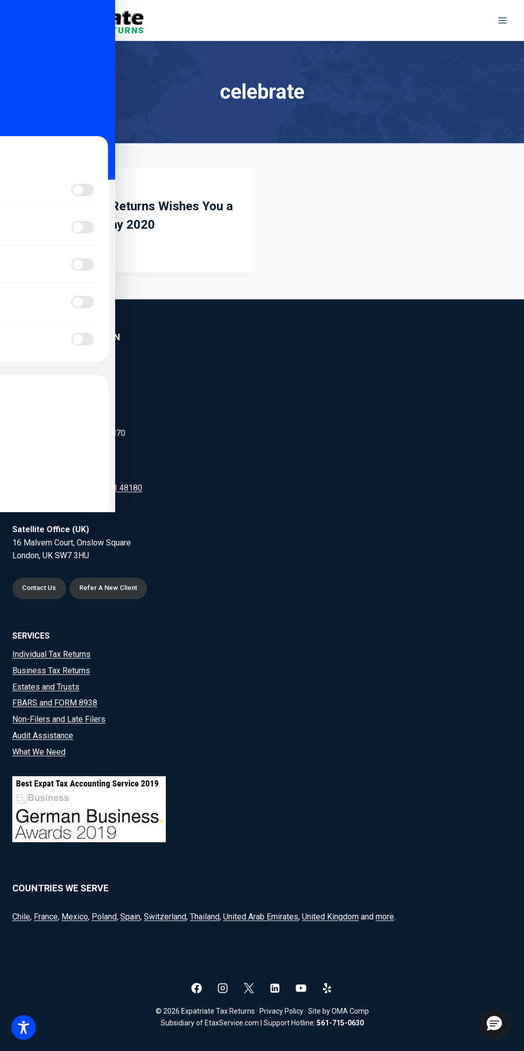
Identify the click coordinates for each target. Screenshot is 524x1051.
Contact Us (41, 587)
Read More (55, 250)
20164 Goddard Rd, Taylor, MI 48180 (77, 486)
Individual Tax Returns (51, 654)
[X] (248, 987)
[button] (494, 1024)
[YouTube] (301, 987)
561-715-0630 (340, 1023)
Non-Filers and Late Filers (58, 719)
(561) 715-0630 (67, 377)
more (385, 917)
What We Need (39, 752)
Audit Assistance (42, 735)
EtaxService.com (232, 1023)
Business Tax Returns (51, 670)
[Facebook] (196, 987)
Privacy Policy (281, 1011)
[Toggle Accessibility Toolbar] (23, 1027)
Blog (38, 188)
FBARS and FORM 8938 (54, 703)
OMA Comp (350, 1011)
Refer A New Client (114, 587)
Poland (104, 917)
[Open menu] (502, 20)
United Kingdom (330, 917)
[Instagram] (222, 987)
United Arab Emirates (260, 917)
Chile (21, 917)
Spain (130, 917)
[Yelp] (327, 987)
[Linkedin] (275, 987)
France (46, 917)
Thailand (205, 917)
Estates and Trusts (45, 687)
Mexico (74, 917)
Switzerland (165, 917)
